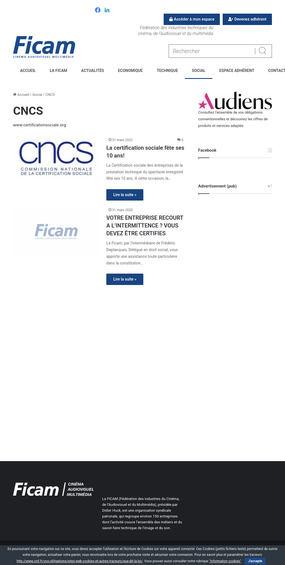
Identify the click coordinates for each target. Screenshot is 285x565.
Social (198, 70)
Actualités (92, 70)
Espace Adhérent (236, 70)
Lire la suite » (124, 194)
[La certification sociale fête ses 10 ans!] (56, 158)
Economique (130, 70)
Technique (167, 70)
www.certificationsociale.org (39, 125)
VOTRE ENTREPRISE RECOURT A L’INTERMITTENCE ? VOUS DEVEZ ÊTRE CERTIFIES (144, 225)
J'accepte (255, 561)
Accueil (28, 70)
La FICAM (58, 70)
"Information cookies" (225, 561)
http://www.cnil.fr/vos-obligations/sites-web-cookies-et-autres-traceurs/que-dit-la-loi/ (79, 561)
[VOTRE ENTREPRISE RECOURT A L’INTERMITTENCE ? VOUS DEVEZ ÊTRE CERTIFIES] (56, 231)
